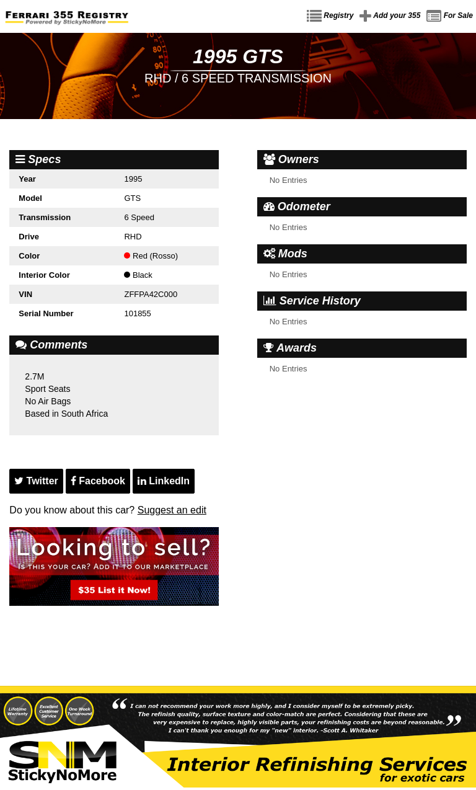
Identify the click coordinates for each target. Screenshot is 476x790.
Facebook (98, 481)
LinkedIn (164, 481)
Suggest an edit (172, 510)
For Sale (449, 16)
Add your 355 (389, 16)
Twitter (36, 481)
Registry (330, 16)
